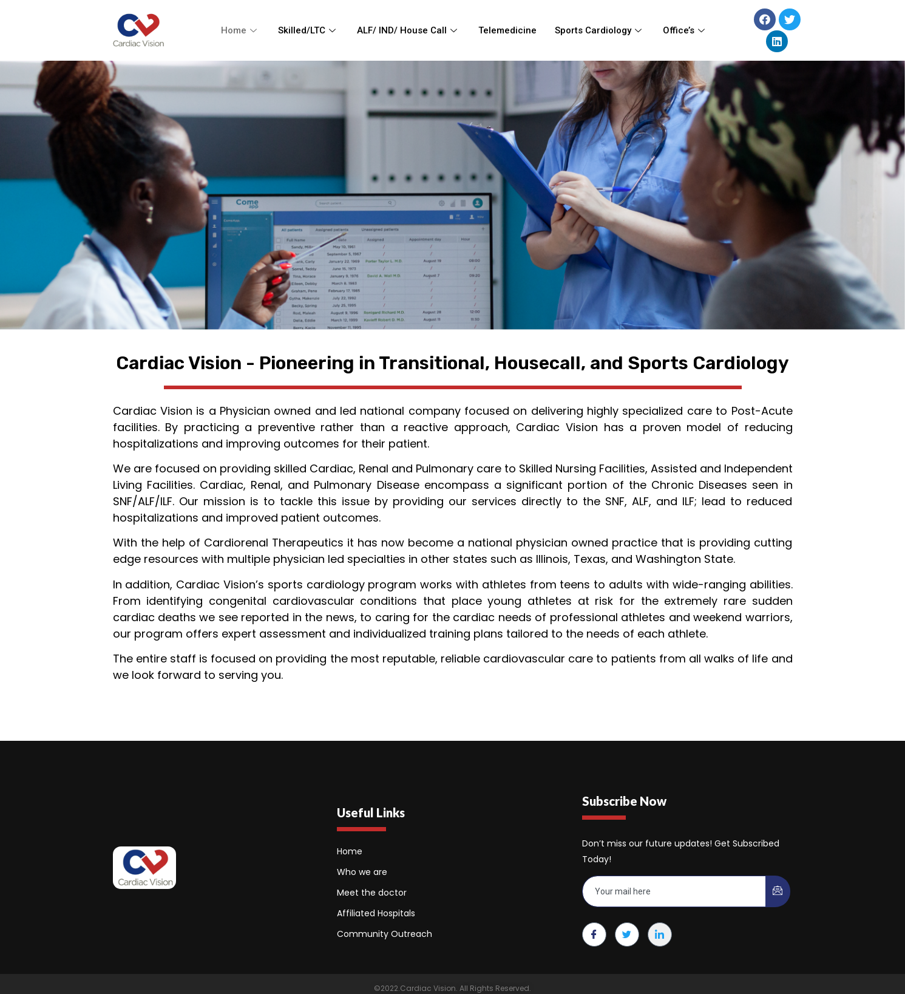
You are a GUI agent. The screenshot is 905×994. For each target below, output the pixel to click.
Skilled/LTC (308, 30)
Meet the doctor (372, 893)
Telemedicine (507, 30)
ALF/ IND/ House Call (408, 30)
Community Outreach (384, 934)
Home (240, 30)
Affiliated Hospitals (376, 913)
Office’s (685, 30)
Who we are (362, 872)
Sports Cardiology (600, 30)
